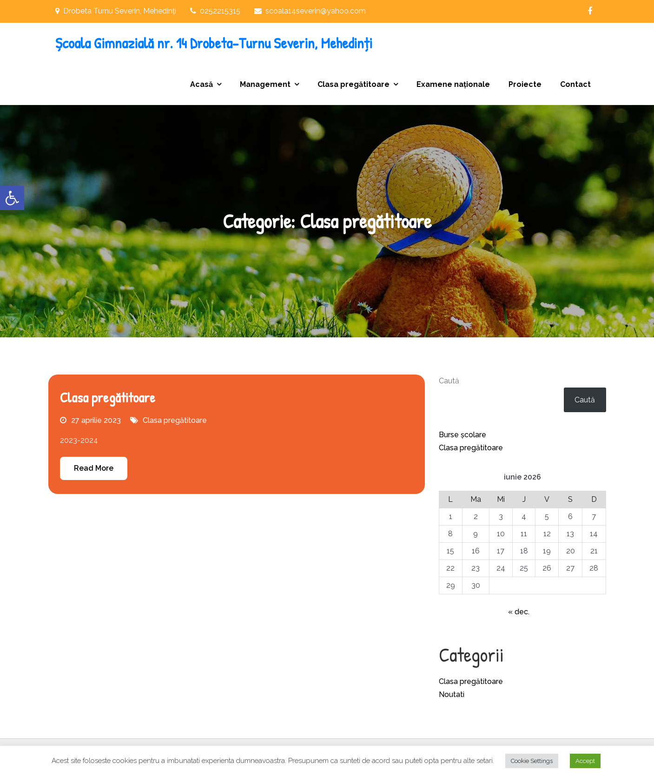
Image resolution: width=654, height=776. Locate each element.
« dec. (518, 611)
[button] (12, 198)
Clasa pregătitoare (353, 84)
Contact (575, 84)
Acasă (201, 84)
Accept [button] (585, 760)
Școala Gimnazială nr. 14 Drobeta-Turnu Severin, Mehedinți (213, 43)
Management (265, 84)
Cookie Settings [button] (532, 760)
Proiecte (525, 84)
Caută (449, 380)
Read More (93, 468)
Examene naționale (453, 84)
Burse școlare (462, 434)
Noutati (451, 694)
